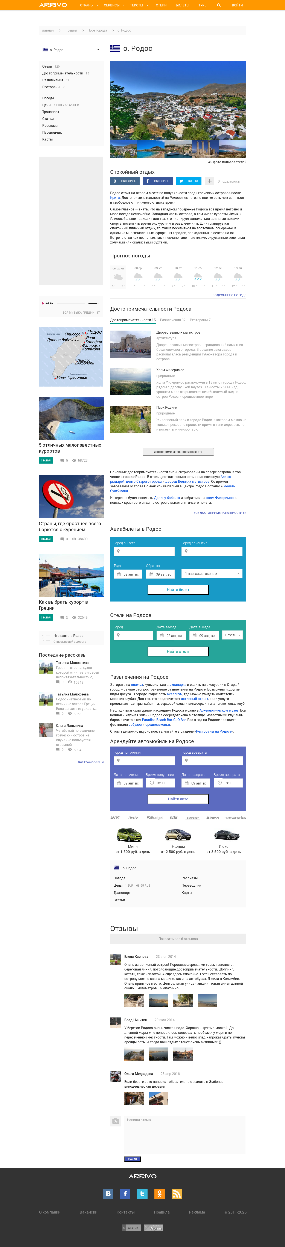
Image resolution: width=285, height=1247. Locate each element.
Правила (162, 1212)
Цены (118, 885)
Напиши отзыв (139, 1119)
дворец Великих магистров (187, 481)
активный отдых (194, 698)
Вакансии (88, 1212)
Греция (71, 30)
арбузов (135, 724)
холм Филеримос (220, 497)
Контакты (126, 1212)
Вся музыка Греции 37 (81, 312)
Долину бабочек (167, 497)
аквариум (175, 694)
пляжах (137, 684)
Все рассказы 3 (91, 762)
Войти (237, 5)
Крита (115, 197)
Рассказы (190, 878)
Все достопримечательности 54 (220, 513)
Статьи (119, 900)
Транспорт (122, 892)
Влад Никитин (135, 1019)
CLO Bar (179, 719)
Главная (47, 30)
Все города (98, 30)
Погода (119, 878)
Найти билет (178, 589)
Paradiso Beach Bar (157, 719)
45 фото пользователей (227, 162)
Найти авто (178, 798)
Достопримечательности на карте (178, 452)
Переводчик (191, 885)
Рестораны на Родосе (214, 731)
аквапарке (177, 684)
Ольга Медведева (138, 1073)
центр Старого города (144, 481)
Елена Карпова (136, 956)
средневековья (157, 724)
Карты (187, 892)
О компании (49, 1212)
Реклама (197, 1212)
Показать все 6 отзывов (178, 938)
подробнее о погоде (229, 295)
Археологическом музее (219, 710)
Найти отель (178, 651)
